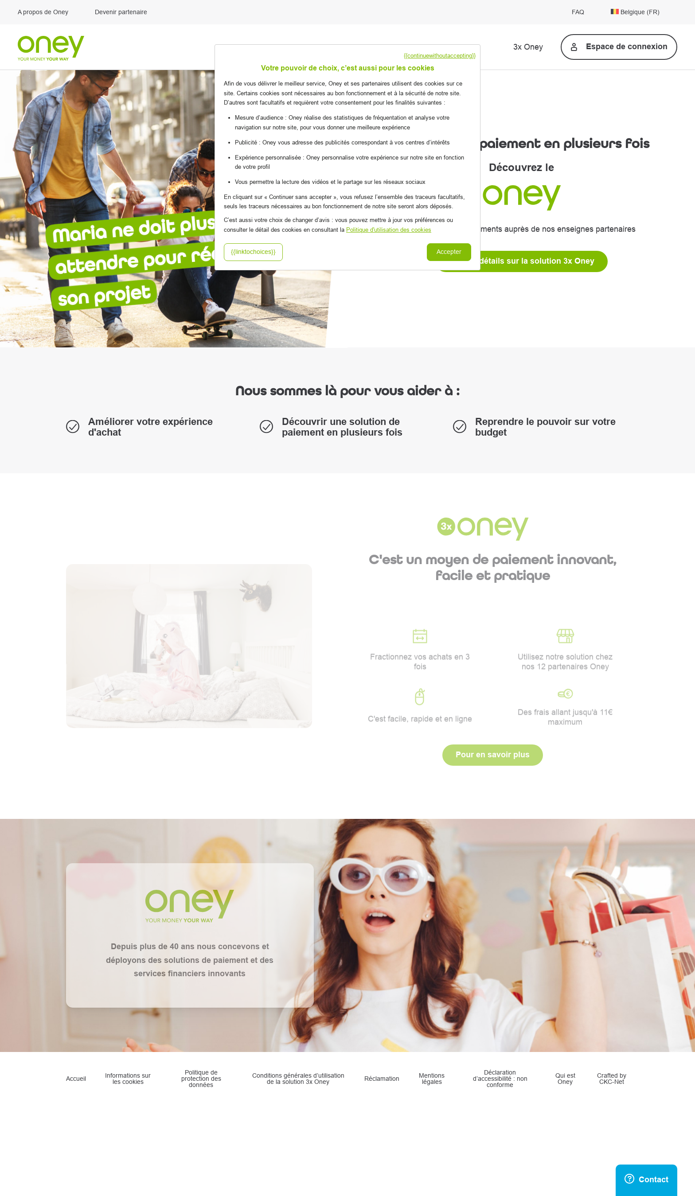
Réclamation (381, 1079)
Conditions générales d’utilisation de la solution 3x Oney (298, 1079)
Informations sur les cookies (128, 1079)
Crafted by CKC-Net (611, 1079)
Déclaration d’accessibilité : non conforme (500, 1079)
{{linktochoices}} (253, 252)
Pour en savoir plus (493, 754)
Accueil (76, 1079)
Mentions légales (432, 1079)
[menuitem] (644, 12)
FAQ (578, 12)
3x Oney (528, 47)
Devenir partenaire (121, 12)
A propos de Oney (43, 12)
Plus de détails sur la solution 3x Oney (521, 261)
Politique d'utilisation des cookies (388, 230)
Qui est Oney (565, 1079)
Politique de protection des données (201, 1079)
